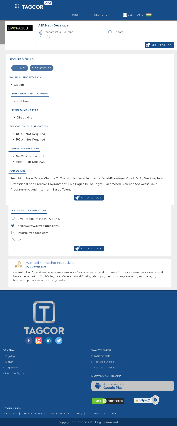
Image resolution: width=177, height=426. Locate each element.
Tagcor (10, 367)
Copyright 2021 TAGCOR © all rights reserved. (88, 422)
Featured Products (104, 367)
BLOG (112, 413)
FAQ (76, 413)
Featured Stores (102, 361)
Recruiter (103, 14)
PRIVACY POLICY (56, 413)
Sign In (8, 361)
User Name (137, 15)
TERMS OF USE (29, 413)
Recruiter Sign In (14, 373)
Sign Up (9, 356)
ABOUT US (10, 413)
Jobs (76, 14)
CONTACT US (93, 413)
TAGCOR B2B (100, 356)
